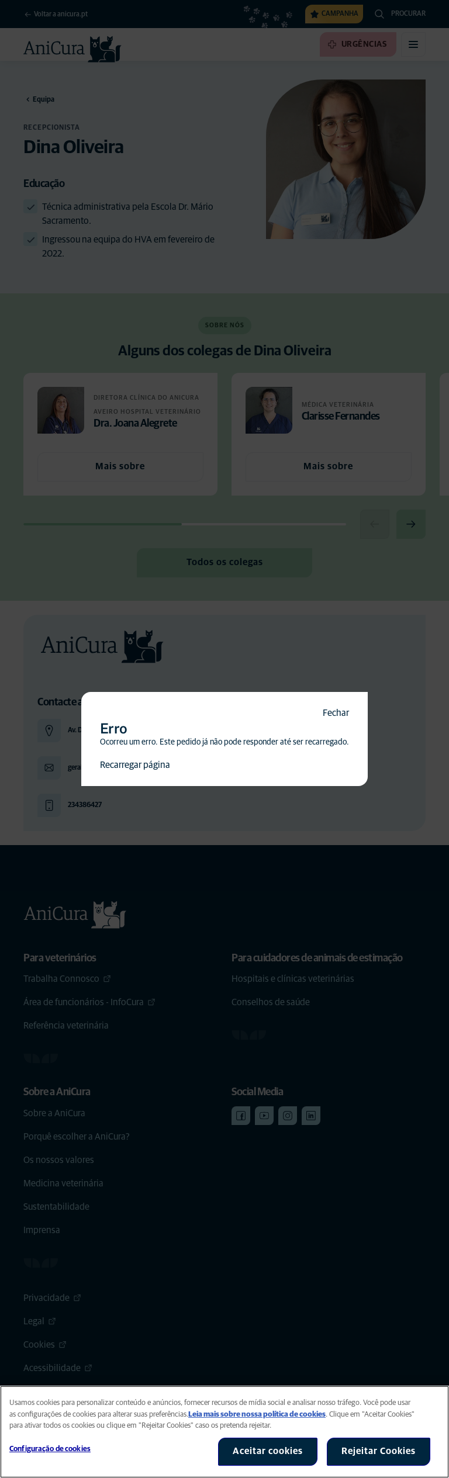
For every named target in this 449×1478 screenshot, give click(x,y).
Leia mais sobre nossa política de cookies (257, 1414)
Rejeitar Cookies (378, 1451)
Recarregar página (135, 765)
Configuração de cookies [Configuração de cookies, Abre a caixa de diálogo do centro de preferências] (50, 1449)
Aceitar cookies (268, 1451)
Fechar (336, 713)
